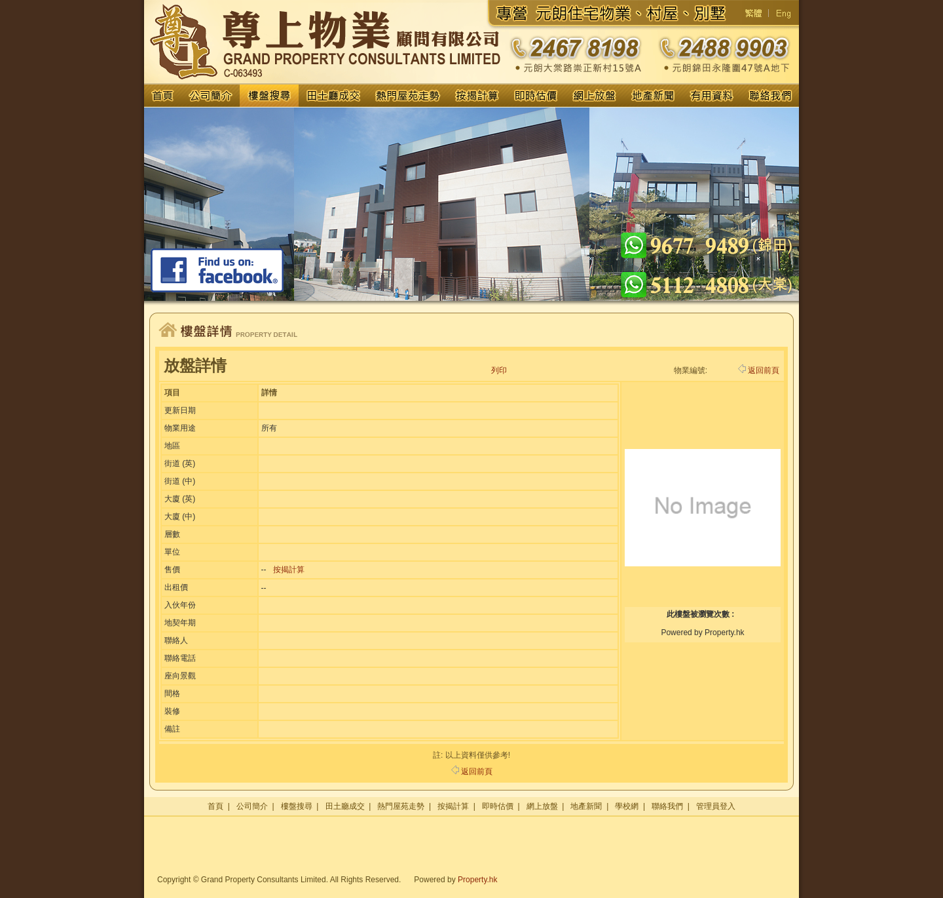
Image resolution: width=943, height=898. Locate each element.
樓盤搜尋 (296, 806)
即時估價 (497, 806)
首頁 (215, 806)
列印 (499, 370)
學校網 (626, 806)
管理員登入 (715, 806)
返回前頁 (758, 370)
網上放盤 (542, 806)
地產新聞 (586, 806)
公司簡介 (252, 806)
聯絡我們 (667, 806)
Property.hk (477, 879)
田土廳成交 (345, 806)
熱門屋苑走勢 (400, 806)
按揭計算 (289, 569)
